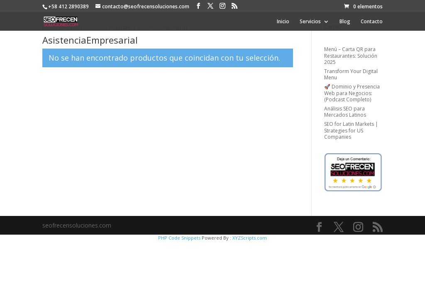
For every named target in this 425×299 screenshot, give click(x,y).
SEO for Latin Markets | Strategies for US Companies (351, 130)
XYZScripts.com (249, 238)
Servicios (310, 22)
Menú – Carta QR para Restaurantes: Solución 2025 (350, 56)
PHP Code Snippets (179, 238)
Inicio (283, 22)
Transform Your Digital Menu (351, 74)
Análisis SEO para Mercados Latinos (345, 112)
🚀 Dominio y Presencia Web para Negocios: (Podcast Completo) (352, 93)
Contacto (372, 22)
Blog (345, 22)
